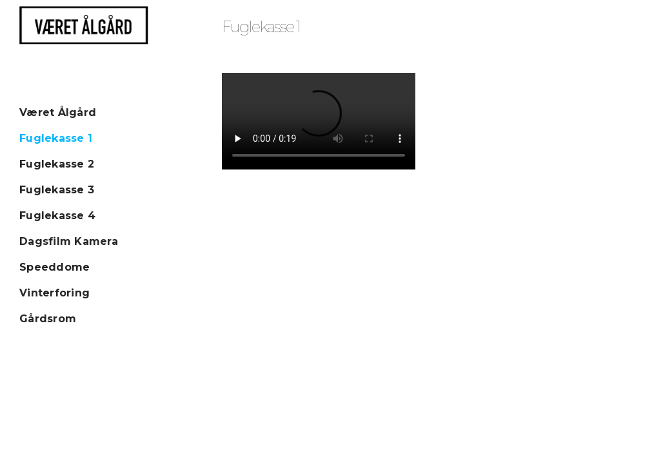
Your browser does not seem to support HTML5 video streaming (318, 121)
